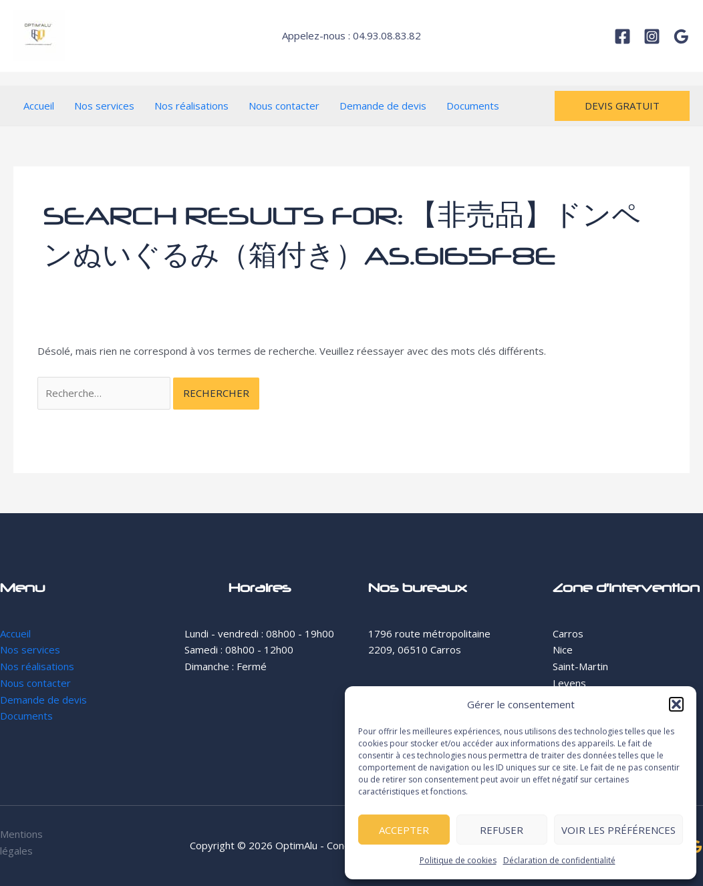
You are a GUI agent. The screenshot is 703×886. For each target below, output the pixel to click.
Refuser (501, 830)
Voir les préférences (618, 830)
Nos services (104, 105)
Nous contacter (284, 105)
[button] (676, 704)
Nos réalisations (191, 105)
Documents (472, 105)
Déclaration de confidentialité (559, 860)
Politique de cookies (458, 860)
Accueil (38, 105)
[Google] (681, 36)
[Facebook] (622, 36)
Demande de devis (382, 105)
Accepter (404, 830)
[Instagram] (652, 36)
